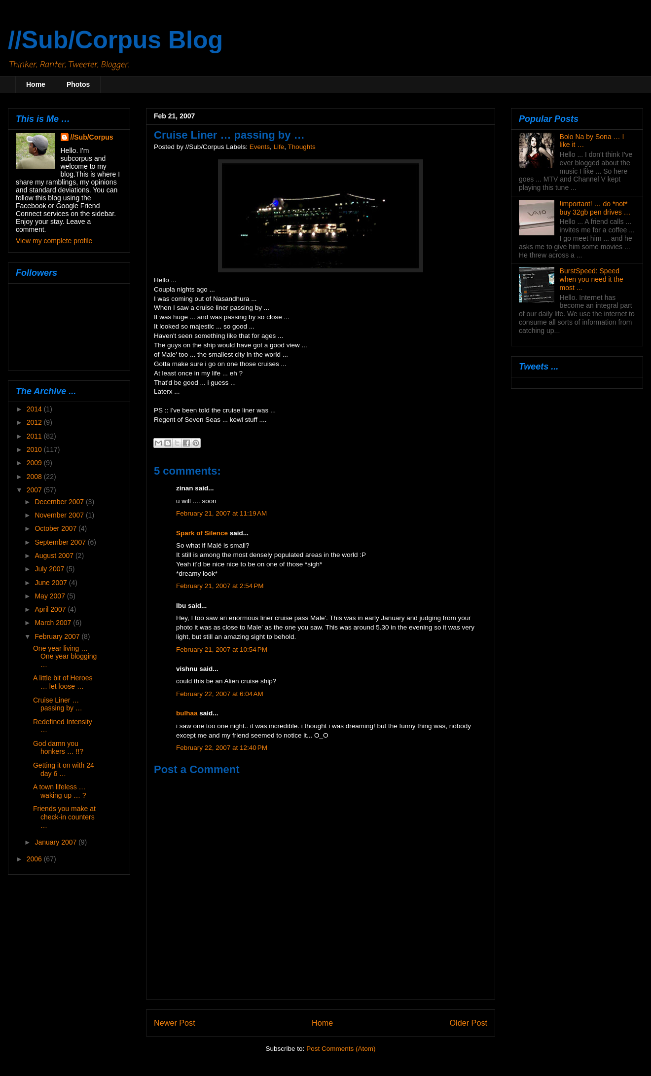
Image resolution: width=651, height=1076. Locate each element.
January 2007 (56, 842)
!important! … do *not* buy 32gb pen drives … (595, 208)
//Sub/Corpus (92, 137)
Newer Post (174, 1022)
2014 (35, 409)
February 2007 (58, 636)
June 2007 (52, 583)
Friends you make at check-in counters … (64, 817)
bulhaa (187, 713)
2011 (35, 436)
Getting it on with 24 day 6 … (63, 769)
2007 (35, 490)
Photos (78, 84)
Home (35, 84)
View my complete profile (54, 241)
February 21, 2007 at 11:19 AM (221, 513)
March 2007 (54, 623)
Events (260, 146)
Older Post (468, 1022)
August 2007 (55, 555)
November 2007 (60, 515)
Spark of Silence (202, 533)
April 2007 (51, 609)
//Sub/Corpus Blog (115, 40)
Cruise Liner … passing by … (57, 704)
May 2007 (51, 596)
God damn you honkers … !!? (58, 748)
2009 (35, 463)
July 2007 (50, 569)
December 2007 (60, 502)
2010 (35, 449)
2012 (35, 422)
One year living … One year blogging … (65, 656)
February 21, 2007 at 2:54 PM (219, 586)
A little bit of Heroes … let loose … (63, 682)
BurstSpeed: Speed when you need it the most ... (591, 279)
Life (278, 146)
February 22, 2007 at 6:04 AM (219, 694)
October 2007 (56, 528)
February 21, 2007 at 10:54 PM (221, 649)
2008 (35, 477)
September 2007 (61, 542)
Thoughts (302, 146)
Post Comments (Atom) (340, 1048)
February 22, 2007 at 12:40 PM (221, 747)
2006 (35, 859)
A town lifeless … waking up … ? (59, 791)
